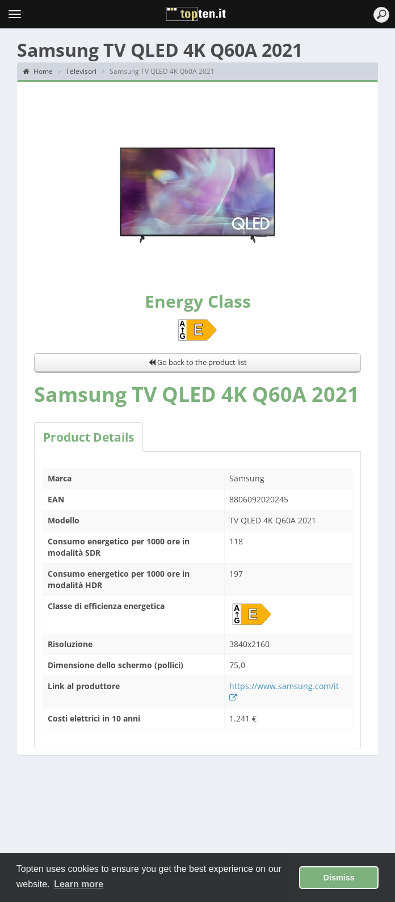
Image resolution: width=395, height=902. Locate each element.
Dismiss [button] (339, 877)
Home (38, 71)
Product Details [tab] (88, 437)
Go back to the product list (198, 362)
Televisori (81, 71)
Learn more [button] (78, 884)
